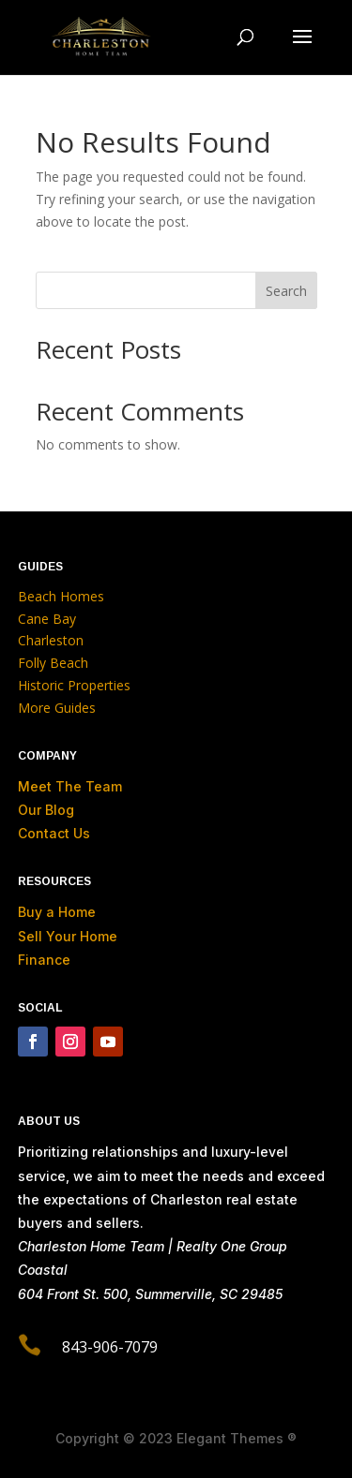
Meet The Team (70, 786)
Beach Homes (61, 596)
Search (286, 291)
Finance (44, 960)
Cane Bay (47, 619)
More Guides (58, 708)
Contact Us (54, 833)
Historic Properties (74, 685)
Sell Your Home (67, 936)
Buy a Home (57, 912)
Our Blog (46, 810)
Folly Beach (53, 663)
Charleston (51, 640)
